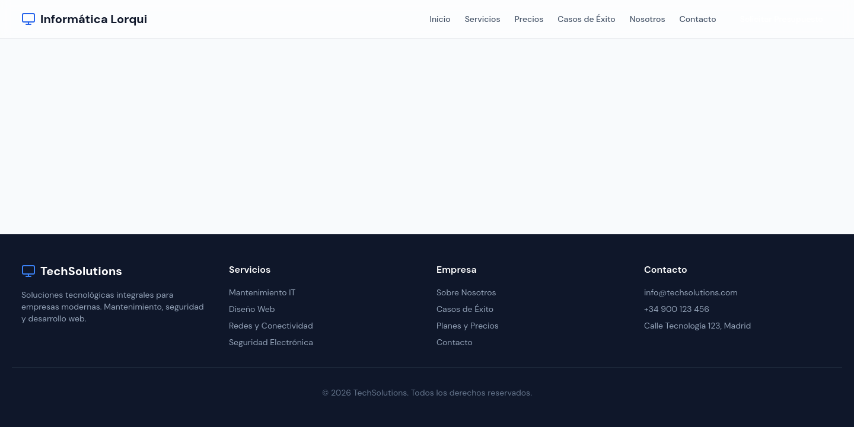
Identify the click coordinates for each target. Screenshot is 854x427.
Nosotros (647, 19)
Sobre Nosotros (466, 292)
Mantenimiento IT (262, 292)
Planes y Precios (467, 325)
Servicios (483, 19)
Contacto (698, 19)
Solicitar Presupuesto (781, 19)
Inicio (439, 19)
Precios (529, 19)
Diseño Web (252, 309)
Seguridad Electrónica (271, 342)
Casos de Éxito (586, 19)
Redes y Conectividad (271, 325)
